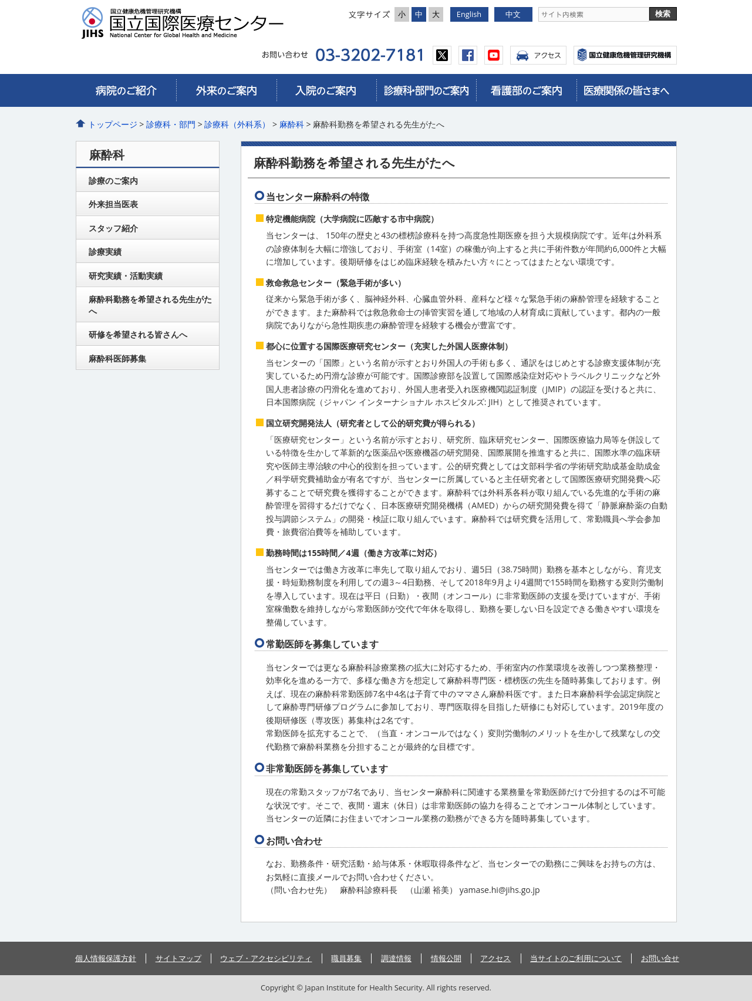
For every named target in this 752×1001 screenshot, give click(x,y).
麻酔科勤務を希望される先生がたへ (150, 305)
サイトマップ (178, 958)
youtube (493, 55)
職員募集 (346, 958)
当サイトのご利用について (576, 958)
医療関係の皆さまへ (626, 90)
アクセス (538, 55)
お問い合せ (660, 958)
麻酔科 (291, 124)
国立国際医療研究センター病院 (187, 23)
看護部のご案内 (526, 90)
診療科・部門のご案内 (426, 90)
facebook (467, 55)
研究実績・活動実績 (126, 275)
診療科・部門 (170, 124)
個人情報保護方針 (105, 958)
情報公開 (446, 958)
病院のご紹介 (126, 90)
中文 (513, 14)
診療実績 (105, 251)
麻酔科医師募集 (117, 358)
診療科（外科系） (237, 124)
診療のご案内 (113, 180)
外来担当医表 (113, 204)
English (469, 14)
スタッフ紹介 (113, 228)
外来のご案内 (226, 90)
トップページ (112, 124)
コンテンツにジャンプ (0, 0)
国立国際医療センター (625, 55)
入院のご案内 (326, 90)
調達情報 (396, 958)
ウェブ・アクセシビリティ (266, 958)
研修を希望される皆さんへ (138, 334)
